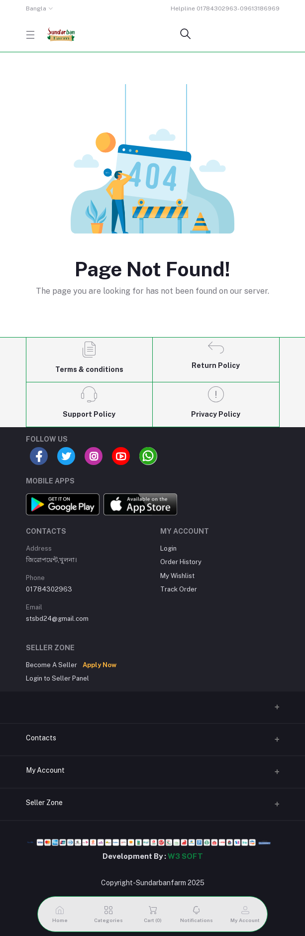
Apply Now (99, 665)
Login (168, 548)
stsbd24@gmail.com (57, 618)
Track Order (178, 589)
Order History (181, 562)
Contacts (41, 738)
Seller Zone (44, 803)
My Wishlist (177, 576)
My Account (45, 770)
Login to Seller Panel (57, 678)
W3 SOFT (185, 856)
